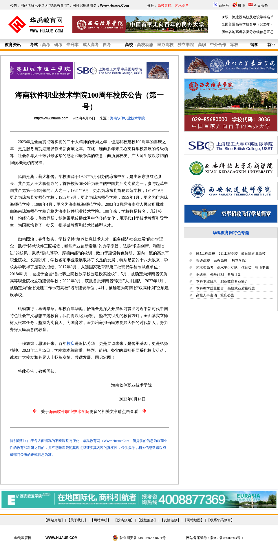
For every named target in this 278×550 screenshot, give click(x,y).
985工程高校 (205, 254)
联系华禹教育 (220, 520)
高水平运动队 (227, 267)
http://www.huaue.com (51, 118)
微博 (241, 5)
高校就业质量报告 (241, 288)
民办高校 (220, 260)
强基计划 (217, 274)
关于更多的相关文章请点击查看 (89, 411)
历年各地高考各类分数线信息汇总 (248, 32)
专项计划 (234, 274)
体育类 (246, 267)
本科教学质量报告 (210, 288)
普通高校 (203, 260)
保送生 (201, 274)
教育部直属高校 (253, 254)
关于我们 (77, 520)
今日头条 (261, 5)
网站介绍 (54, 520)
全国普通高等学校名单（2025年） (248, 24)
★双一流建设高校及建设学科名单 (248, 17)
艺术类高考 (204, 267)
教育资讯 (13, 45)
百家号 (224, 5)
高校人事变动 (206, 295)
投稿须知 (124, 520)
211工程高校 (228, 254)
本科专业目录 (206, 281)
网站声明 (100, 520)
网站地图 (194, 520)
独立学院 (238, 260)
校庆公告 (227, 295)
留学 (254, 45)
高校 (129, 45)
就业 (271, 45)
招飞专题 (262, 267)
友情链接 (171, 520)
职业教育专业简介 (234, 281)
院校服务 (147, 520)
